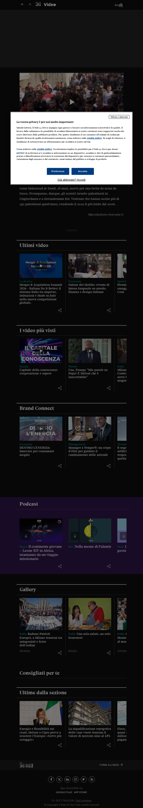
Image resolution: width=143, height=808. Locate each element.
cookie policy (94, 138)
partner (20, 152)
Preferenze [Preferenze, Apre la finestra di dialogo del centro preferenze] (58, 171)
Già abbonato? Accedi (72, 179)
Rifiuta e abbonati (119, 117)
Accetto (82, 171)
